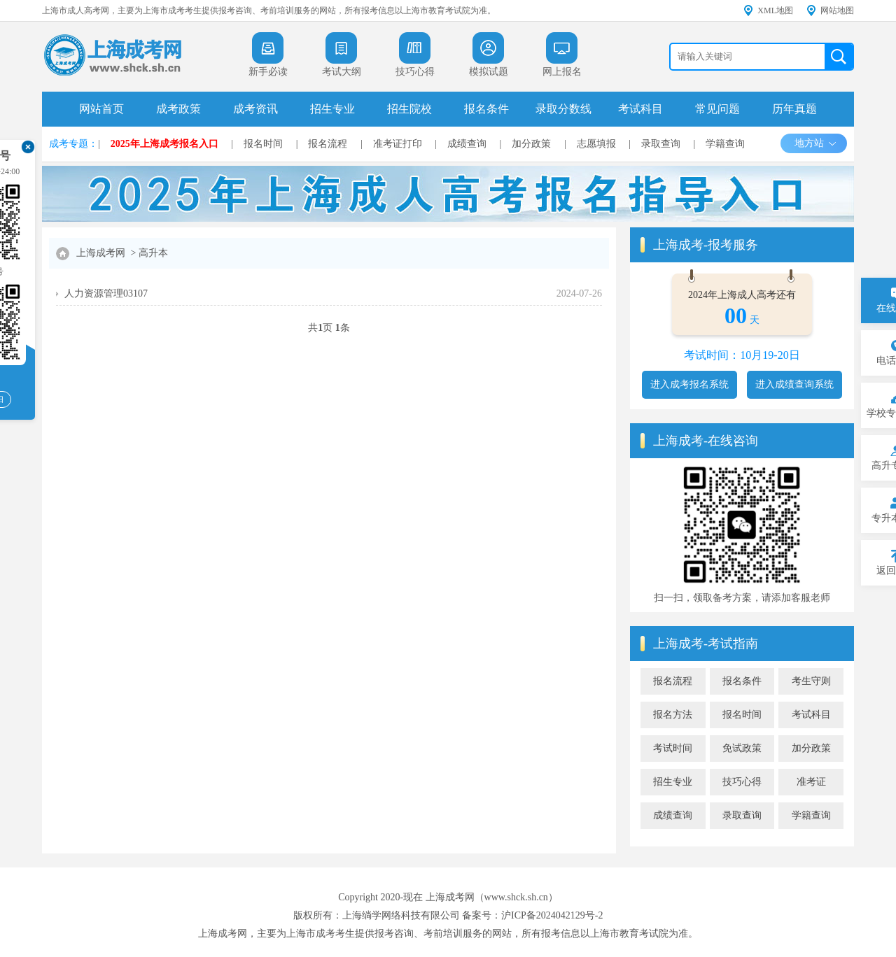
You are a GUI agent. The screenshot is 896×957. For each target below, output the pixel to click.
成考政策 (178, 109)
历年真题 (794, 109)
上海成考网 (100, 253)
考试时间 (672, 748)
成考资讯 (255, 109)
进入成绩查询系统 (794, 384)
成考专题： (73, 144)
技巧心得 (742, 782)
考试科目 (640, 109)
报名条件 (486, 109)
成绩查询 (466, 144)
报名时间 (263, 144)
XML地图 (775, 10)
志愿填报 (596, 144)
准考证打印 (397, 144)
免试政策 (742, 748)
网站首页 (101, 109)
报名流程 (327, 144)
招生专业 (332, 109)
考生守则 (811, 681)
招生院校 (409, 109)
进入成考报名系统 (689, 384)
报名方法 (672, 714)
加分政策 (531, 144)
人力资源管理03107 (106, 293)
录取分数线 (564, 109)
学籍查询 (725, 144)
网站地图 (837, 10)
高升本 (153, 253)
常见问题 (717, 109)
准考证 (811, 782)
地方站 (815, 143)
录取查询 (660, 144)
